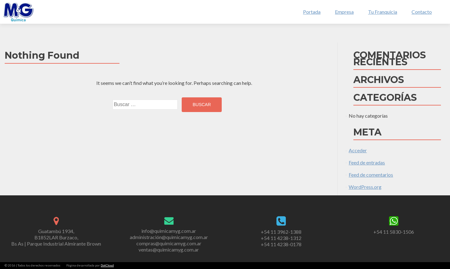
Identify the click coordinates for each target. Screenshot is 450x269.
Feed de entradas (367, 162)
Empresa (344, 12)
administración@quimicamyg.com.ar (169, 237)
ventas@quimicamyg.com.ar (169, 249)
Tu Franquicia (382, 12)
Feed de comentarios (371, 175)
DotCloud (107, 265)
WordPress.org (365, 187)
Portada (312, 12)
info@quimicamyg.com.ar (168, 231)
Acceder (358, 150)
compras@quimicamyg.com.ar (168, 243)
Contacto (422, 12)
